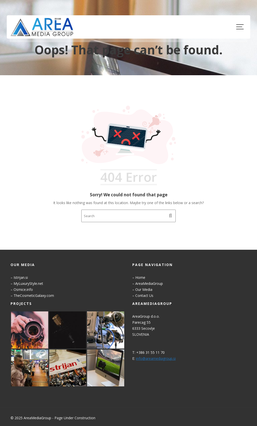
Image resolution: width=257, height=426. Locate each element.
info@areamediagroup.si (156, 358)
